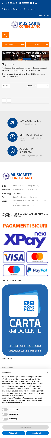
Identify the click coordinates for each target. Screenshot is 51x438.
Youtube (19, 9)
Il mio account (7, 367)
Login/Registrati (43, 15)
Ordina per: (31, 86)
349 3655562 (18, 193)
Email (35, 3)
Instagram (31, 9)
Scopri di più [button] (25, 427)
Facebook (8, 9)
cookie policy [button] (36, 386)
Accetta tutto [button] (37, 433)
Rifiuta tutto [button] (14, 433)
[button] (48, 373)
